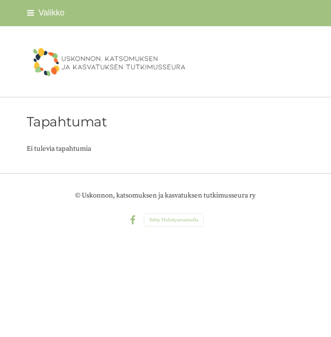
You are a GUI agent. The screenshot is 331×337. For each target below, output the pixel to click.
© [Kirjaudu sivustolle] (78, 195)
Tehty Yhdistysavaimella (173, 220)
